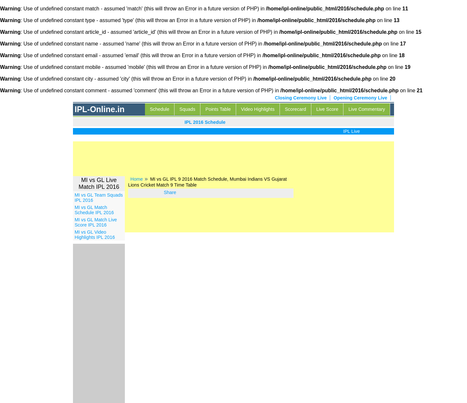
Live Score (327, 109)
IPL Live (353, 131)
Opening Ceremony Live (360, 97)
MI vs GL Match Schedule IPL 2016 (94, 210)
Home (136, 179)
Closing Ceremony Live (301, 97)
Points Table (218, 109)
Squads (187, 109)
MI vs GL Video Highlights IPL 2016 (95, 234)
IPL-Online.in (100, 109)
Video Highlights (258, 109)
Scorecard (295, 109)
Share (170, 192)
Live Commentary (367, 109)
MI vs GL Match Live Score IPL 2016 (96, 222)
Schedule (159, 109)
